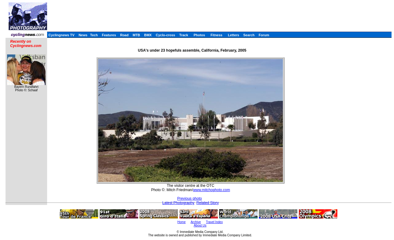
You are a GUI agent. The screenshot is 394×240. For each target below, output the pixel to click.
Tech (94, 35)
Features (109, 35)
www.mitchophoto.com (211, 190)
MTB (136, 35)
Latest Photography (178, 203)
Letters (233, 35)
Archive (196, 222)
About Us (200, 225)
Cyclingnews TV (61, 35)
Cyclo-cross (165, 35)
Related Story (207, 203)
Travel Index (214, 222)
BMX (147, 35)
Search (249, 35)
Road (124, 35)
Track (183, 35)
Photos (199, 35)
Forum (264, 35)
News (82, 35)
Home (181, 222)
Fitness (217, 35)
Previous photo (189, 198)
